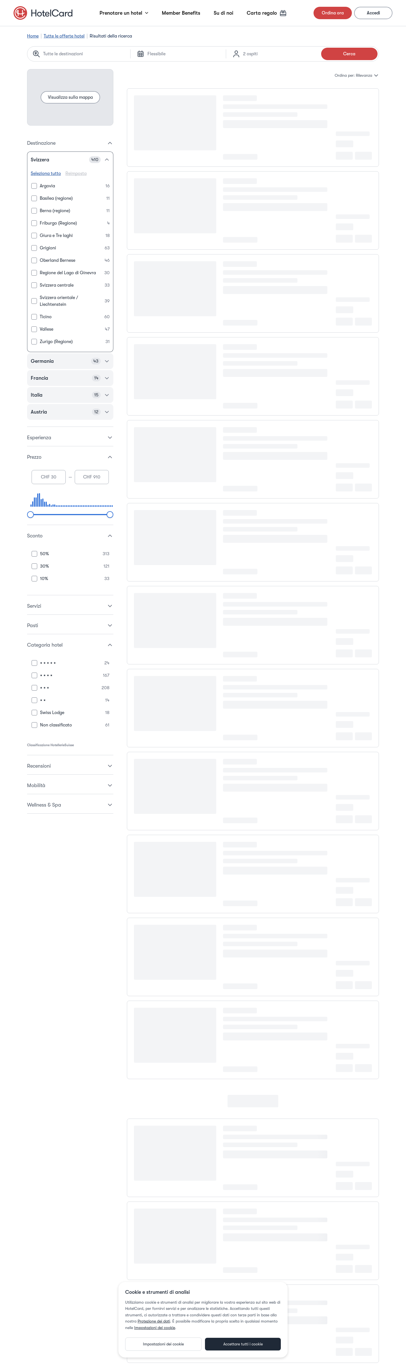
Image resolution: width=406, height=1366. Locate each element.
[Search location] (83, 53)
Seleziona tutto (46, 173)
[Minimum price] (49, 477)
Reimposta (76, 173)
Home (33, 36)
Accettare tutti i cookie (243, 1344)
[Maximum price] (92, 477)
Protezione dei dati (154, 1321)
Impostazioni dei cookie (154, 1327)
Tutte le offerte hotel (64, 36)
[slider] (30, 514)
